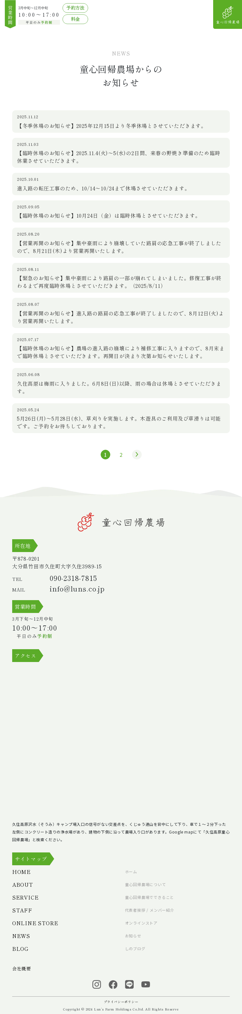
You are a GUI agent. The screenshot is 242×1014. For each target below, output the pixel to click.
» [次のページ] (135, 454)
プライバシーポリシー (121, 1001)
